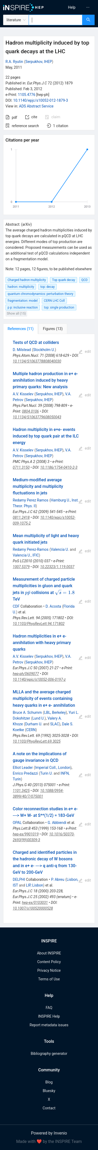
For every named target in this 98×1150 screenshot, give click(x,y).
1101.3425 (21, 791)
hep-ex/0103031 (35, 902)
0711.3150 (21, 467)
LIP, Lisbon (34, 885)
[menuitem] (72, 7)
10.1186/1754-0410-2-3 (59, 467)
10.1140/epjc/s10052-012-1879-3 (40, 100)
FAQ (49, 1008)
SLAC (54, 724)
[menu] (74, 7)
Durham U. (33, 724)
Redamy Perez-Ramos (31, 549)
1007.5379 (21, 567)
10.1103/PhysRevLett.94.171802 (39, 624)
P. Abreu (57, 879)
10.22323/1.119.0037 (57, 567)
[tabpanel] (49, 628)
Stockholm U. (44, 350)
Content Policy (49, 962)
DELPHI (19, 879)
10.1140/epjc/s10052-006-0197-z (39, 679)
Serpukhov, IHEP (38, 62)
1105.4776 (26, 95)
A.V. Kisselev (23, 394)
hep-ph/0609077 (26, 674)
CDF (16, 606)
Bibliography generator (49, 1053)
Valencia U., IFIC (26, 555)
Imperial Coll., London (52, 767)
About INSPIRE (49, 953)
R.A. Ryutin (14, 62)
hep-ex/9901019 (26, 834)
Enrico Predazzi (25, 773)
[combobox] (55, 20)
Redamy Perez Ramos (30, 500)
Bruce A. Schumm (27, 712)
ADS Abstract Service (36, 106)
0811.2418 (21, 517)
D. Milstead (22, 350)
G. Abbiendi (57, 822)
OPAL (17, 822)
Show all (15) (16, 313)
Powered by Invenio (49, 1133)
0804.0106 (30, 411)
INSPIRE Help (49, 1016)
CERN (31, 730)
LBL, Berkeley (55, 712)
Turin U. (46, 773)
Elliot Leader (23, 767)
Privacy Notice (49, 970)
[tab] (20, 329)
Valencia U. (60, 549)
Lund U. (38, 718)
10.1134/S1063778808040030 (37, 361)
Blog (49, 1082)
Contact (49, 1108)
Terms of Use (49, 979)
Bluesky (49, 1091)
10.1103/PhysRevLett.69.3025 (37, 741)
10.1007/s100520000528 (33, 908)
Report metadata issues (49, 1025)
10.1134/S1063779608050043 (37, 417)
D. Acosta (53, 606)
